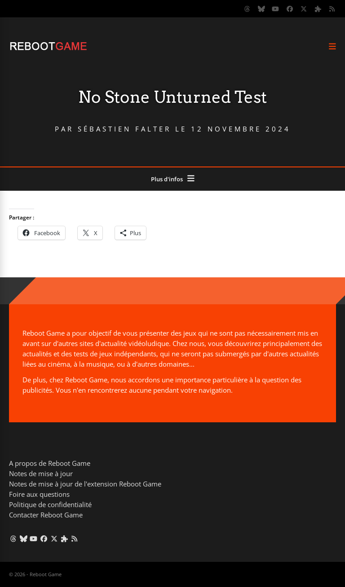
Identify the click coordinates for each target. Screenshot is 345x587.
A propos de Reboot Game (49, 463)
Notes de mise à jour (41, 473)
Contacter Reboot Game (46, 514)
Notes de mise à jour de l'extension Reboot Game (85, 483)
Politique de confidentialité (50, 504)
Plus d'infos (167, 179)
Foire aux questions (39, 494)
